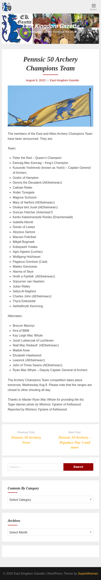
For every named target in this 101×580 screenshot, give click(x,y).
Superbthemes (88, 573)
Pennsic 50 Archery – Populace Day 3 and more (74, 442)
